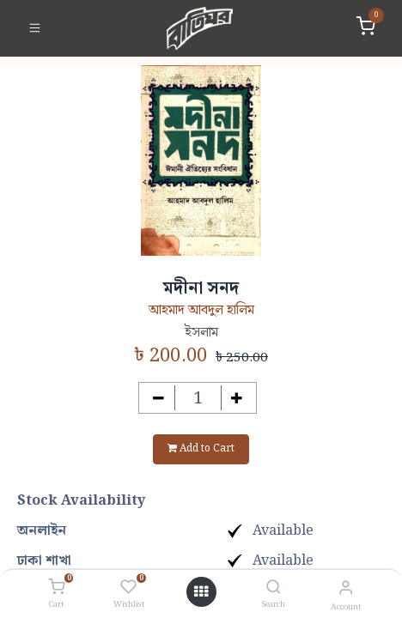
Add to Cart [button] (201, 448)
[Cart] (56, 588)
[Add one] (237, 397)
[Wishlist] (128, 588)
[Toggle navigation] (35, 28)
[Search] (273, 588)
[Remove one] (158, 397)
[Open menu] (201, 592)
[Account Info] (346, 588)
